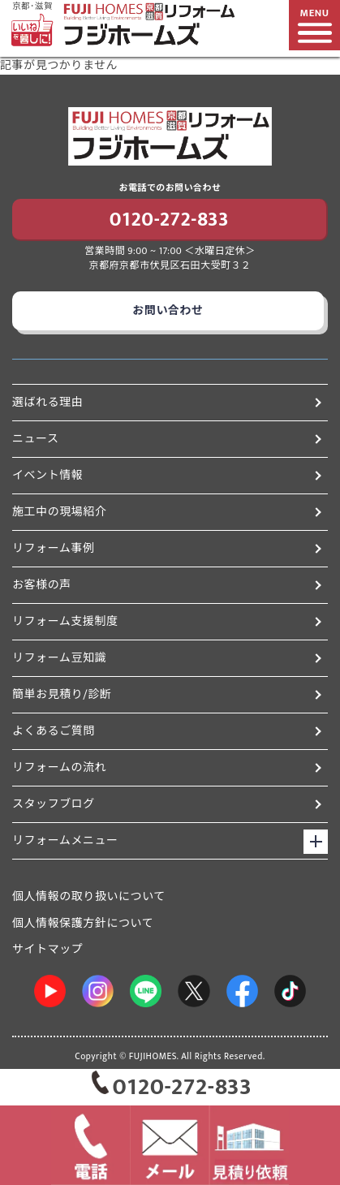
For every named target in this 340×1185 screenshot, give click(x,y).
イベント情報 (166, 475)
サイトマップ (47, 949)
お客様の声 (166, 584)
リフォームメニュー (65, 840)
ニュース (166, 438)
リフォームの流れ (166, 767)
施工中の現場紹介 (166, 511)
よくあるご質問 (166, 731)
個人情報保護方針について (82, 923)
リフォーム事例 (166, 548)
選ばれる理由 (166, 402)
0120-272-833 (169, 220)
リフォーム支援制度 (166, 621)
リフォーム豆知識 (166, 658)
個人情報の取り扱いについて (89, 896)
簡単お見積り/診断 (166, 694)
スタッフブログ (166, 804)
